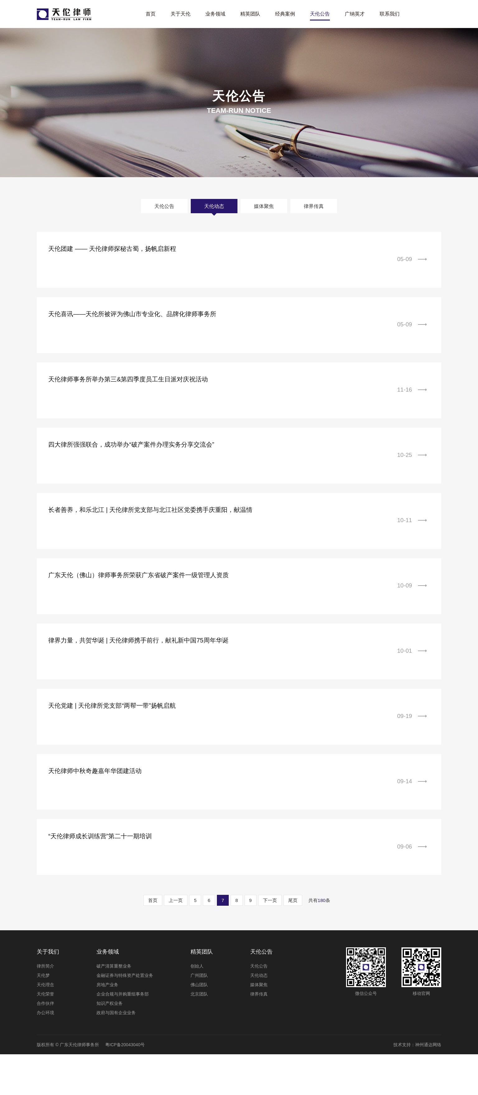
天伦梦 (43, 1016)
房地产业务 (107, 1025)
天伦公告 (164, 206)
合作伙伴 (45, 1044)
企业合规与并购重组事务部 (122, 1034)
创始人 (197, 1006)
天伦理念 (45, 1025)
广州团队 (199, 1016)
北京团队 (199, 1034)
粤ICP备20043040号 (125, 1085)
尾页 (293, 941)
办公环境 (45, 1053)
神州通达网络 (428, 1085)
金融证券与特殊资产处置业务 (124, 1016)
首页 (152, 941)
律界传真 (313, 206)
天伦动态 (214, 206)
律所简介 (45, 1006)
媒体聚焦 (263, 206)
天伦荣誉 (45, 1034)
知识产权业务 (109, 1044)
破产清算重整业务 (113, 1006)
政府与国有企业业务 (116, 1053)
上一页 (176, 941)
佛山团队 (199, 1025)
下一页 (270, 941)
